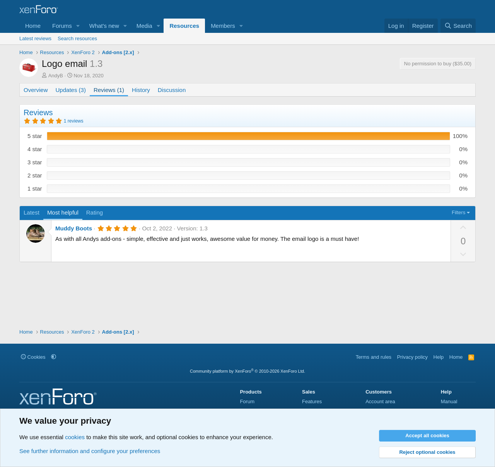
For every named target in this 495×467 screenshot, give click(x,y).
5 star (34, 136)
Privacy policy (412, 357)
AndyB (55, 75)
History (141, 90)
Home (33, 25)
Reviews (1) (109, 90)
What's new (104, 25)
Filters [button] (458, 212)
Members (223, 25)
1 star (34, 188)
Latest (31, 212)
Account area (380, 401)
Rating (94, 212)
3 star (34, 162)
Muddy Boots (73, 228)
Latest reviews (35, 38)
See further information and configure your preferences (89, 451)
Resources (184, 25)
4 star (34, 149)
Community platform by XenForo (247, 371)
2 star (34, 175)
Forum (247, 401)
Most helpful (63, 212)
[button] (78, 26)
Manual (449, 401)
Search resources (77, 38)
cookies (75, 437)
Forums (62, 25)
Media (144, 25)
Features (312, 401)
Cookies (33, 357)
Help (439, 357)
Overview (36, 90)
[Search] (458, 26)
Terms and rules (373, 357)
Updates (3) (71, 90)
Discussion (172, 90)
